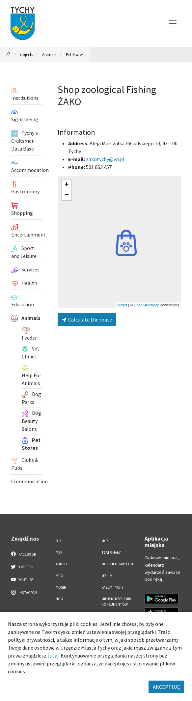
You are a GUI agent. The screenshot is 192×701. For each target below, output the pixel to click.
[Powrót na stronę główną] (8, 54)
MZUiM (106, 576)
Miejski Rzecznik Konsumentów (116, 602)
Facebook (24, 554)
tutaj (53, 655)
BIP (58, 541)
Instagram (24, 592)
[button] (126, 243)
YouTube (22, 579)
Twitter (22, 567)
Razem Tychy (112, 587)
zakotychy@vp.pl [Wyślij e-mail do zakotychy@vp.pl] (105, 159)
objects (26, 54)
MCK (105, 541)
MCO (59, 576)
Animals (49, 54)
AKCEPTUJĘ (166, 687)
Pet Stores (74, 54)
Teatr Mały (111, 552)
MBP (59, 552)
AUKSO (61, 564)
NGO (59, 599)
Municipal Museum (117, 564)
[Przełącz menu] (172, 23)
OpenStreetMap (146, 305)
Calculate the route (87, 319)
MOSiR (61, 587)
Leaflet (121, 305)
